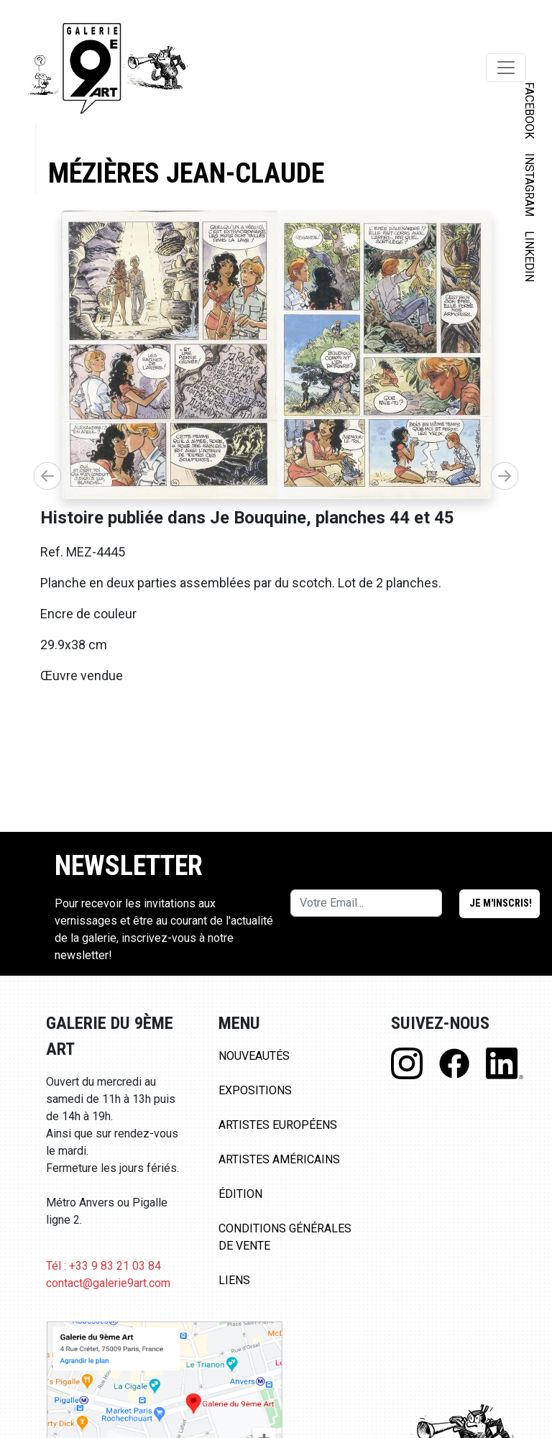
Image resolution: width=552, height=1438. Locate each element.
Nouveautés (254, 1056)
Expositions (255, 1090)
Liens (234, 1280)
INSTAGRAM (529, 184)
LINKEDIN (529, 256)
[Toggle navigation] (506, 67)
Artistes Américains (279, 1159)
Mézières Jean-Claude (186, 173)
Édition (240, 1194)
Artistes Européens (277, 1125)
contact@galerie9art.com (108, 1283)
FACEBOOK (529, 110)
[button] (504, 476)
